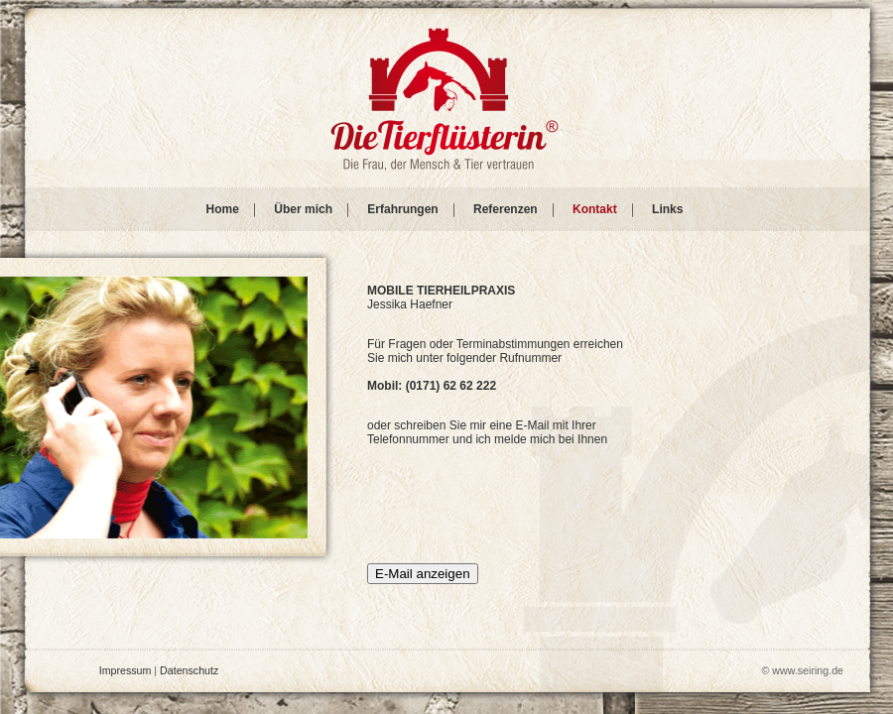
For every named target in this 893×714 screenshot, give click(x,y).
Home (222, 209)
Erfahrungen (402, 209)
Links (667, 209)
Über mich (303, 209)
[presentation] (518, 510)
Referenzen (505, 209)
